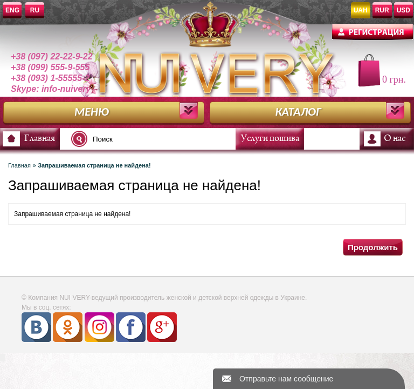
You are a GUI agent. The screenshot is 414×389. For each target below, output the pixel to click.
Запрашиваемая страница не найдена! (94, 165)
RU (34, 10)
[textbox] (156, 139)
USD (403, 10)
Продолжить (373, 247)
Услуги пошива (270, 138)
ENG (12, 10)
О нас (394, 138)
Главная (39, 138)
